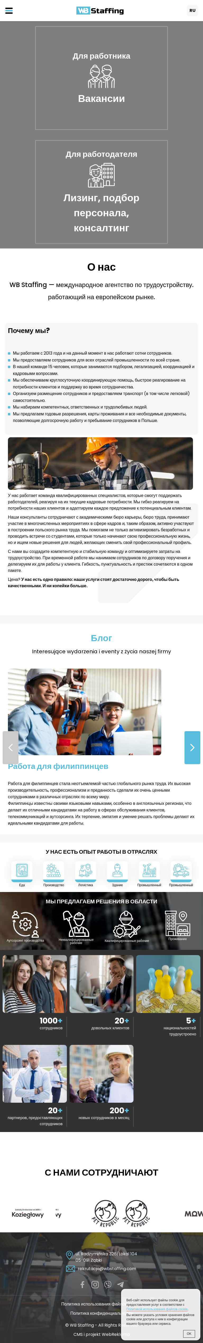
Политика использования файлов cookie (101, 1304)
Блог (101, 638)
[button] (192, 747)
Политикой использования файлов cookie (156, 1309)
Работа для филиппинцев (58, 766)
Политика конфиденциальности (101, 1313)
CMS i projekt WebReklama (101, 1334)
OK (189, 1334)
